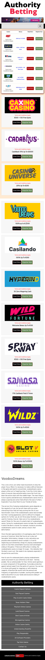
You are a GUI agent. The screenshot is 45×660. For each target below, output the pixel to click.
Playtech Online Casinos (22, 607)
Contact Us (22, 647)
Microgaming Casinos (22, 620)
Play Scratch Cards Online (22, 598)
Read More (30, 38)
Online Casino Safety (22, 625)
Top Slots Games (22, 642)
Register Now (27, 123)
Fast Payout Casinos (22, 594)
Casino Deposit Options (22, 589)
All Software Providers (22, 638)
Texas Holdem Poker (23, 603)
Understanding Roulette (22, 629)
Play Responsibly (22, 634)
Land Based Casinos (22, 611)
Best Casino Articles (22, 616)
